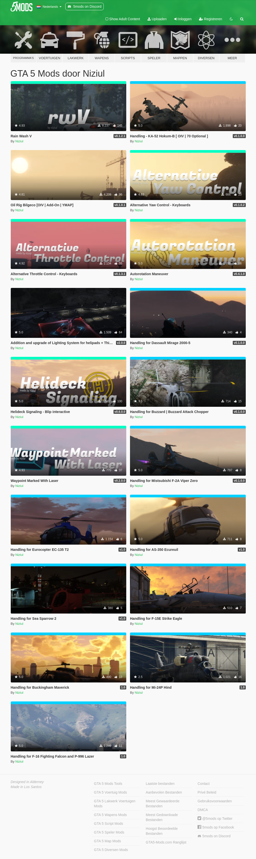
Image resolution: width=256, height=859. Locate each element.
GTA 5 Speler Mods (109, 832)
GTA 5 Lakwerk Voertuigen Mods (115, 803)
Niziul (19, 141)
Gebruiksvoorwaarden (215, 801)
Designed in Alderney (27, 782)
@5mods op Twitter (215, 818)
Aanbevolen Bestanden (164, 792)
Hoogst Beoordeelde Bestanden (162, 831)
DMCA (203, 810)
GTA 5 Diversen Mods (111, 850)
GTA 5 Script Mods (108, 824)
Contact (204, 784)
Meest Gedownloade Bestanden (162, 817)
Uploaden (157, 19)
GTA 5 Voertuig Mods (110, 792)
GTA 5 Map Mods (107, 841)
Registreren (210, 19)
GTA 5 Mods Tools (108, 784)
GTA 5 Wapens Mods (110, 815)
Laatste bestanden (160, 784)
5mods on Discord (214, 836)
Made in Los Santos (26, 787)
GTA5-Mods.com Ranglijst (166, 842)
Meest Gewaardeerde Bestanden (163, 803)
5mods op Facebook (216, 827)
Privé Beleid (207, 792)
